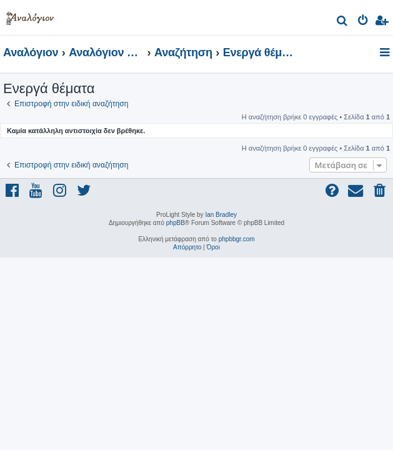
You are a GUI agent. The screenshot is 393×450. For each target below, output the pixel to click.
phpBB (175, 222)
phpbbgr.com (237, 239)
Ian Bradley (221, 214)
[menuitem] (343, 22)
